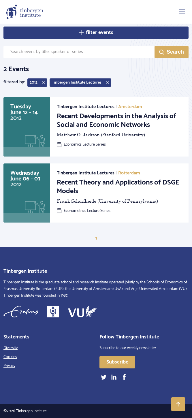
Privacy (9, 366)
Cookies (10, 357)
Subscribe (117, 362)
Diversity (10, 348)
